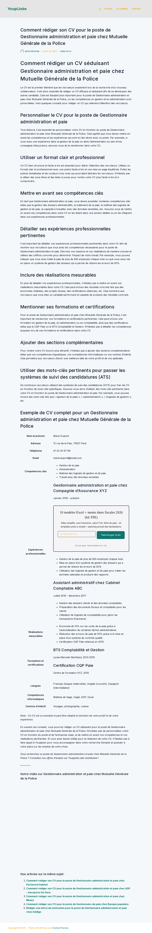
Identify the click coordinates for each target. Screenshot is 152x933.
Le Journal (122, 9)
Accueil (108, 9)
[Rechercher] (100, 9)
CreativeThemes (60, 927)
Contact (136, 9)
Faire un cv (65, 51)
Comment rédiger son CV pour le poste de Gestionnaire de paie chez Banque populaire (77, 904)
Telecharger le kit (111, 535)
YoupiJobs (17, 9)
